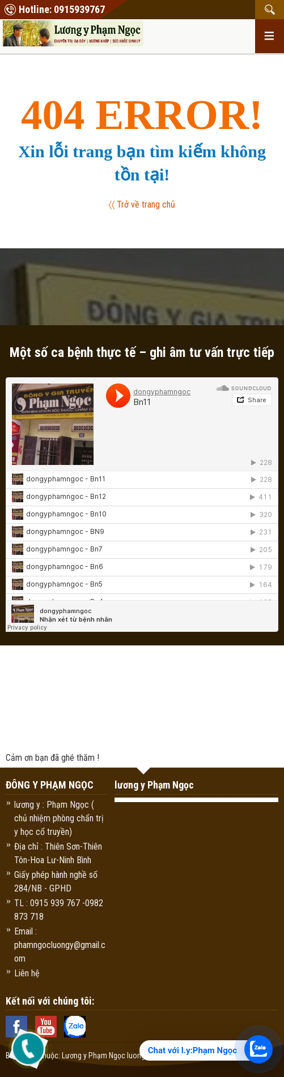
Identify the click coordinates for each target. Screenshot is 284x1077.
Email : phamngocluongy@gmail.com (59, 945)
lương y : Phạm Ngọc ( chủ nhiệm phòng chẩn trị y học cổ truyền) (59, 818)
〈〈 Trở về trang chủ (142, 204)
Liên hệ (27, 973)
